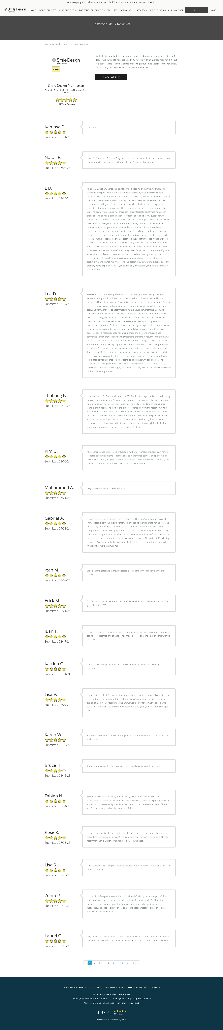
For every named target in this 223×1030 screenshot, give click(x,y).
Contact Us (155, 987)
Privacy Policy (96, 987)
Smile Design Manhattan (55, 44)
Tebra (123, 1019)
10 (133, 962)
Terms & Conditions (115, 987)
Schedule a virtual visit (118, 2)
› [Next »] (137, 962)
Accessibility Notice (137, 987)
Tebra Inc (82, 987)
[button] (218, 10)
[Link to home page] (14, 10)
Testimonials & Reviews (78, 44)
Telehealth (87, 2)
